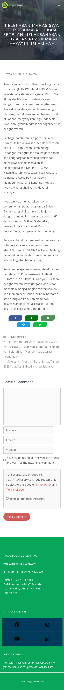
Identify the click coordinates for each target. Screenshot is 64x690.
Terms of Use (15, 489)
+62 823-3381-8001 (24, 580)
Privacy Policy (43, 484)
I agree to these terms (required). (25, 498)
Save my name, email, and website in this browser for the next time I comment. (33, 460)
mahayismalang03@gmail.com (28, 584)
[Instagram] (47, 625)
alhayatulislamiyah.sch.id (27, 588)
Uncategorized (16, 337)
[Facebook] (17, 625)
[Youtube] (17, 639)
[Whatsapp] (47, 639)
